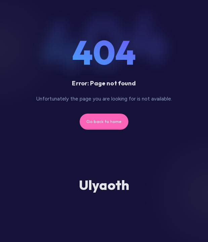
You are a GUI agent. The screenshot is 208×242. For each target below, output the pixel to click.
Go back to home (104, 121)
